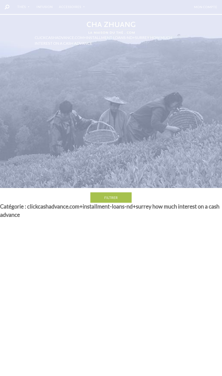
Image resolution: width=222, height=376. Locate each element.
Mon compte (205, 7)
